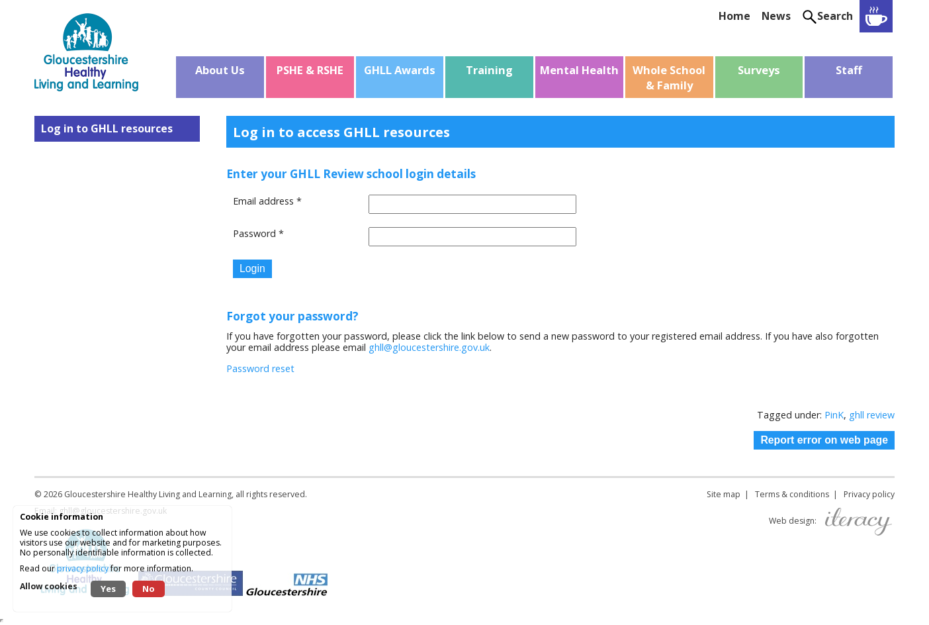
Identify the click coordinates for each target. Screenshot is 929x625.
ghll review (872, 415)
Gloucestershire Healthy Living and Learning (148, 494)
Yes (108, 589)
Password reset (260, 368)
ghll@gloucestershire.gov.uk (429, 347)
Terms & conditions (792, 494)
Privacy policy (869, 494)
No (148, 589)
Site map (723, 494)
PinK (834, 415)
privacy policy (83, 568)
